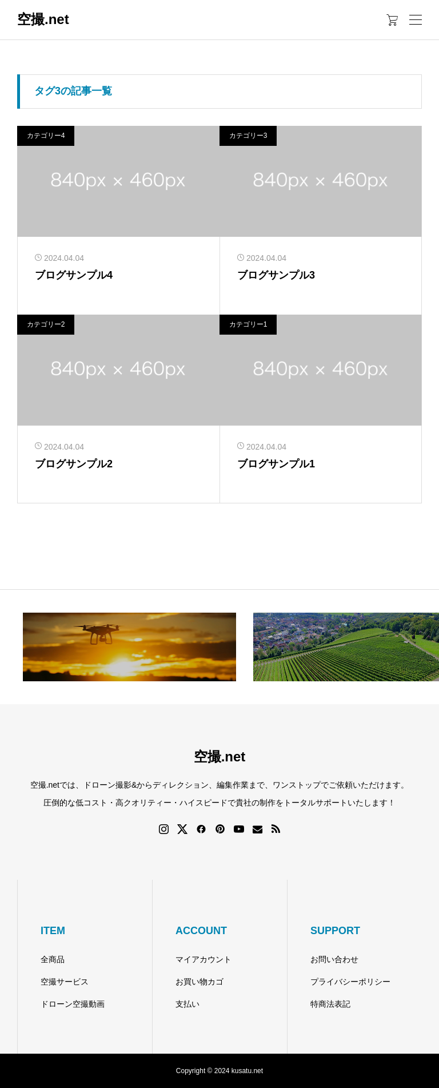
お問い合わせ (334, 959)
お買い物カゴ (199, 981)
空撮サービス (65, 981)
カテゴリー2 (46, 324)
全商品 (53, 959)
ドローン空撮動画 (73, 1003)
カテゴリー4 (46, 136)
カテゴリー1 (248, 324)
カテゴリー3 (248, 136)
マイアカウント (203, 959)
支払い (187, 1003)
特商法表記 (330, 1003)
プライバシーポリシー (350, 981)
